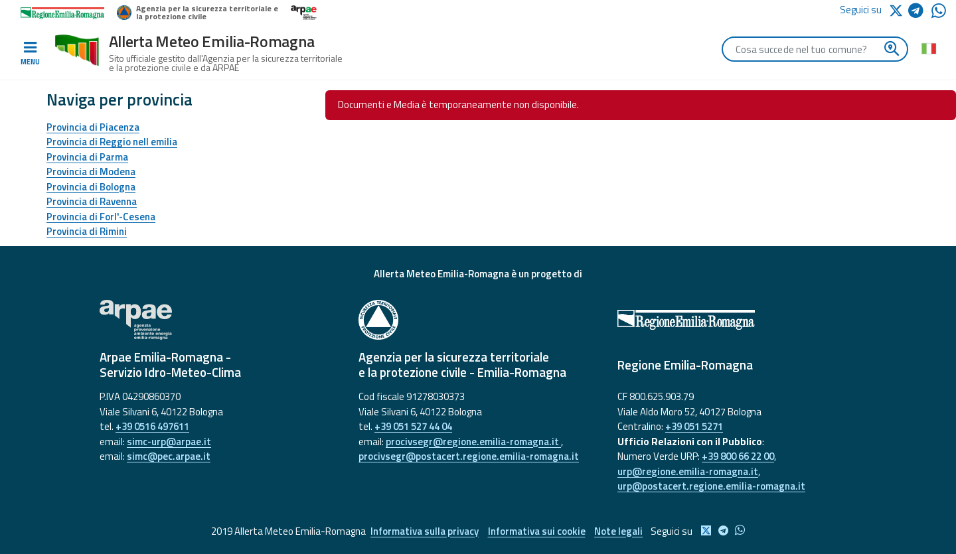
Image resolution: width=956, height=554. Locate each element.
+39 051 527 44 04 (413, 426)
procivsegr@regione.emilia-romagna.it (473, 441)
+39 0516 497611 (152, 426)
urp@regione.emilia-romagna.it (687, 471)
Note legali (620, 531)
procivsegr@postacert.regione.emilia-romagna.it (468, 456)
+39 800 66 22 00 (738, 456)
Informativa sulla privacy (424, 531)
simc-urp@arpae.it (169, 441)
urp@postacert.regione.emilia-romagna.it (711, 486)
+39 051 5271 (694, 426)
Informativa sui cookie (537, 531)
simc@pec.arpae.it (168, 456)
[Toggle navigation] (30, 54)
